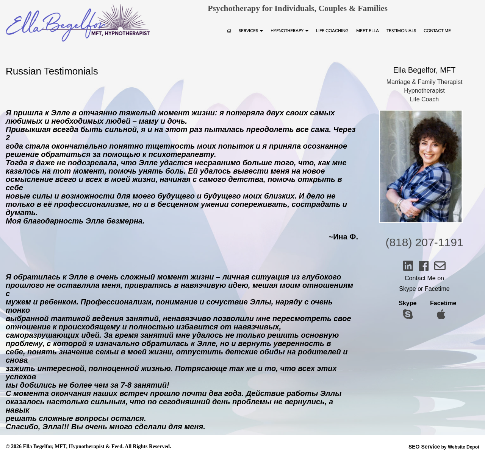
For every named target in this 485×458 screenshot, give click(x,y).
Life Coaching (332, 31)
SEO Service (424, 447)
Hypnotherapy (289, 31)
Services (251, 31)
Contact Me (437, 31)
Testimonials (401, 31)
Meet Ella (367, 31)
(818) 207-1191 (424, 242)
